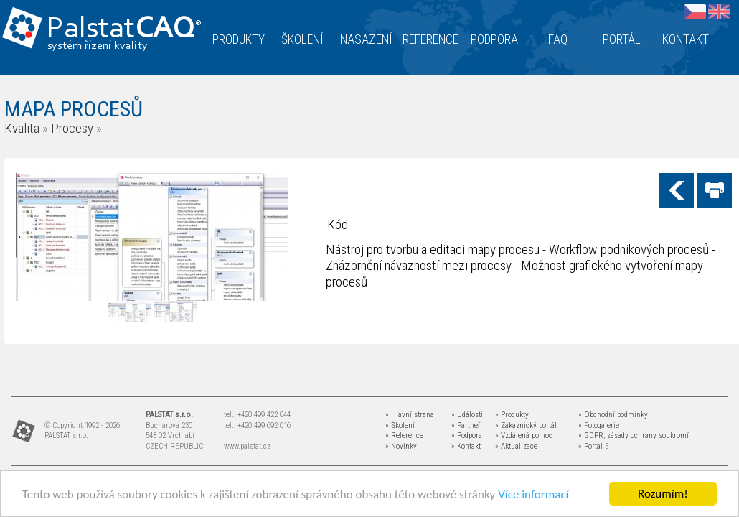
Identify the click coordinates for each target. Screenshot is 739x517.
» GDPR (590, 435)
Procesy (72, 128)
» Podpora (466, 435)
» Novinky (401, 446)
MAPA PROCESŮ (73, 108)
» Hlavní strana (409, 414)
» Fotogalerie (598, 425)
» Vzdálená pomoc (523, 435)
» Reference (404, 435)
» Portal (590, 446)
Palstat (124, 29)
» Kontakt (466, 446)
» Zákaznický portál (526, 425)
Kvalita (21, 128)
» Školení (400, 425)
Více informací (533, 494)
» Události (467, 414)
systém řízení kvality (98, 46)
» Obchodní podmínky (613, 414)
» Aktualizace (516, 446)
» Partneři (466, 425)
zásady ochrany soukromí (648, 435)
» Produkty (512, 414)
